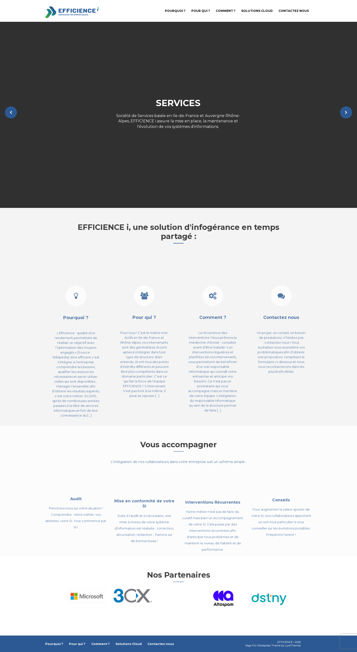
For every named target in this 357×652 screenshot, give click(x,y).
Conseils (281, 516)
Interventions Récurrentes (212, 522)
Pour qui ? (200, 11)
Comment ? (225, 11)
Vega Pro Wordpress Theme (262, 645)
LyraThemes (293, 645)
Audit (76, 513)
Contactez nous (294, 11)
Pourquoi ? (175, 11)
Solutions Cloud (257, 11)
